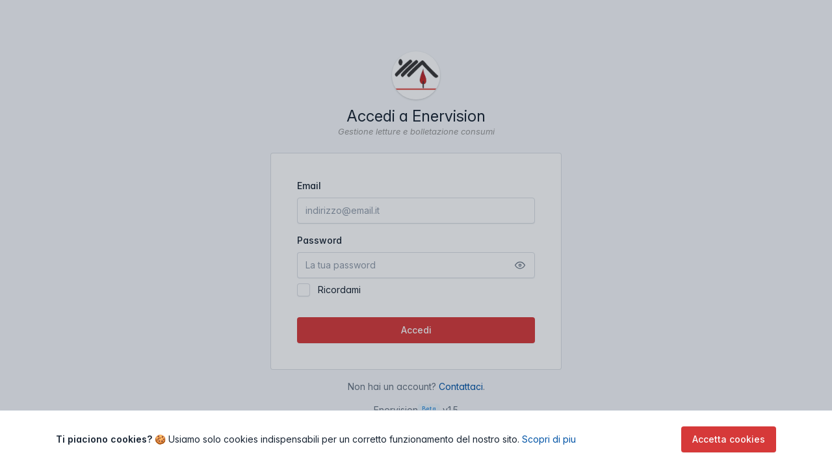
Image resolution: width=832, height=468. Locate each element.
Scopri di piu (549, 439)
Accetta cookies (728, 439)
